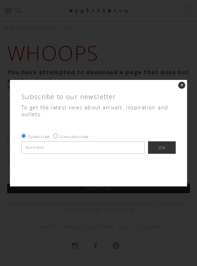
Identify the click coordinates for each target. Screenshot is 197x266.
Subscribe (39, 136)
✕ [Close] (181, 85)
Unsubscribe (74, 136)
